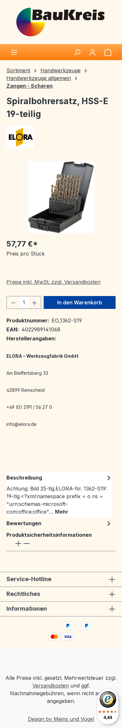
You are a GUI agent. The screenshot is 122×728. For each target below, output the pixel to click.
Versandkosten (50, 685)
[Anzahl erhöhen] (34, 302)
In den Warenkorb (79, 302)
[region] (61, 197)
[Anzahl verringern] (13, 302)
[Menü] (14, 52)
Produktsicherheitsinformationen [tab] (49, 540)
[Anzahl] (24, 302)
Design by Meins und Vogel (61, 719)
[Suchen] (77, 52)
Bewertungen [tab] (59, 523)
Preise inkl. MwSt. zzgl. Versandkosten (53, 282)
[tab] (59, 494)
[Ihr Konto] (92, 52)
